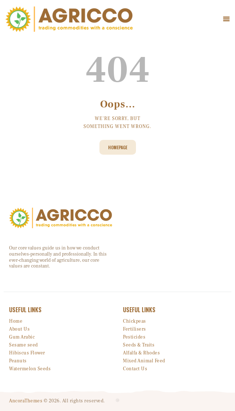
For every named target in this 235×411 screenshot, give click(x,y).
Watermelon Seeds (30, 369)
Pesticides (134, 337)
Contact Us (135, 369)
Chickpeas (134, 321)
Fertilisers (134, 329)
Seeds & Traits (138, 345)
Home (15, 321)
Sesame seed (23, 345)
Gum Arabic (22, 337)
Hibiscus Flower (27, 353)
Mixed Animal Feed (144, 361)
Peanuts (18, 361)
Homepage (117, 147)
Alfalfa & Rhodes (141, 353)
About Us (19, 329)
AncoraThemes (25, 401)
